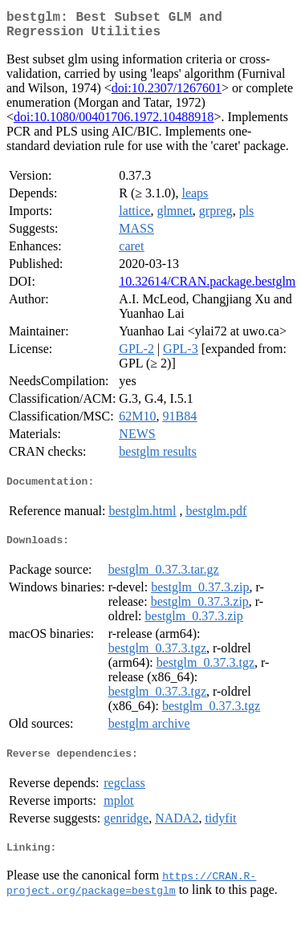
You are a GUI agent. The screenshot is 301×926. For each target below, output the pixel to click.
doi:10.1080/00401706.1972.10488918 (114, 123)
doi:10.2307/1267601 (167, 94)
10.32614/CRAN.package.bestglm (207, 287)
